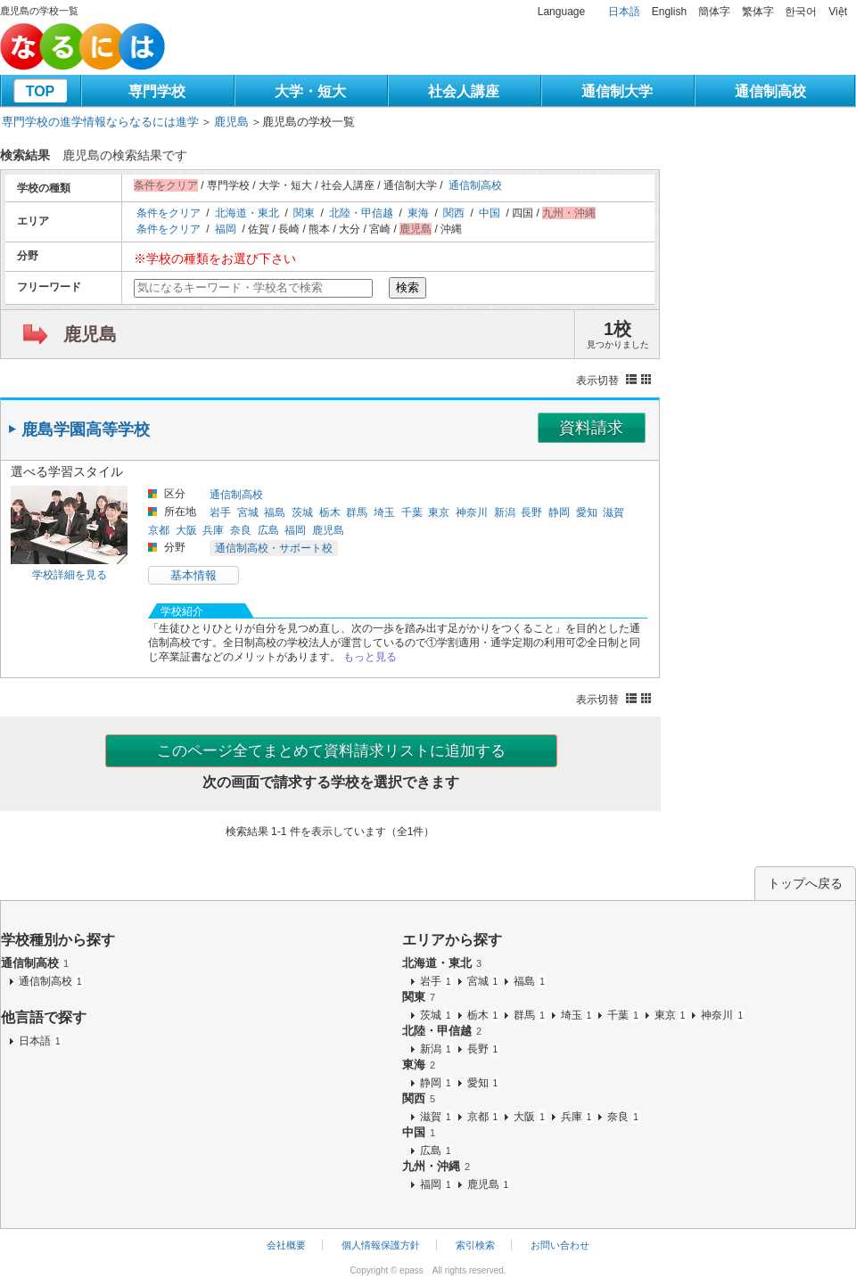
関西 (454, 213)
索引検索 (475, 1245)
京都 (158, 530)
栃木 (330, 512)
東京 (438, 512)
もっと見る (370, 657)
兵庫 (213, 530)
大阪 (186, 530)
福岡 (225, 229)
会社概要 (286, 1245)
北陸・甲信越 (361, 213)
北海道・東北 (247, 213)
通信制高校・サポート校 (274, 548)
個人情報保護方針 (381, 1245)
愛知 (586, 512)
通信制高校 (770, 91)
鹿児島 (231, 121)
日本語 (624, 11)
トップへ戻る (805, 883)
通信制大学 (617, 91)
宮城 (248, 512)
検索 (407, 287)
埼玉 (384, 512)
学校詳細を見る (69, 575)
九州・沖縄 (436, 1166)
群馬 (356, 512)
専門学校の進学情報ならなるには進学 (100, 121)
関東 (304, 213)
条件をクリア (168, 213)
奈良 (240, 530)
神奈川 (472, 512)
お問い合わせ (560, 1245)
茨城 (302, 512)
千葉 (412, 512)
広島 (268, 530)
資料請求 (591, 428)
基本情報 (193, 575)
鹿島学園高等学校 (85, 429)
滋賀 (613, 512)
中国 (489, 213)
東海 (418, 213)
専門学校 (156, 91)
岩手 (220, 512)
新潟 (504, 512)
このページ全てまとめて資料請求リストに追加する (331, 750)
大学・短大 (310, 91)
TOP (40, 91)
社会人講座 (463, 91)
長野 (531, 512)
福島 (274, 512)
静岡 (559, 512)
